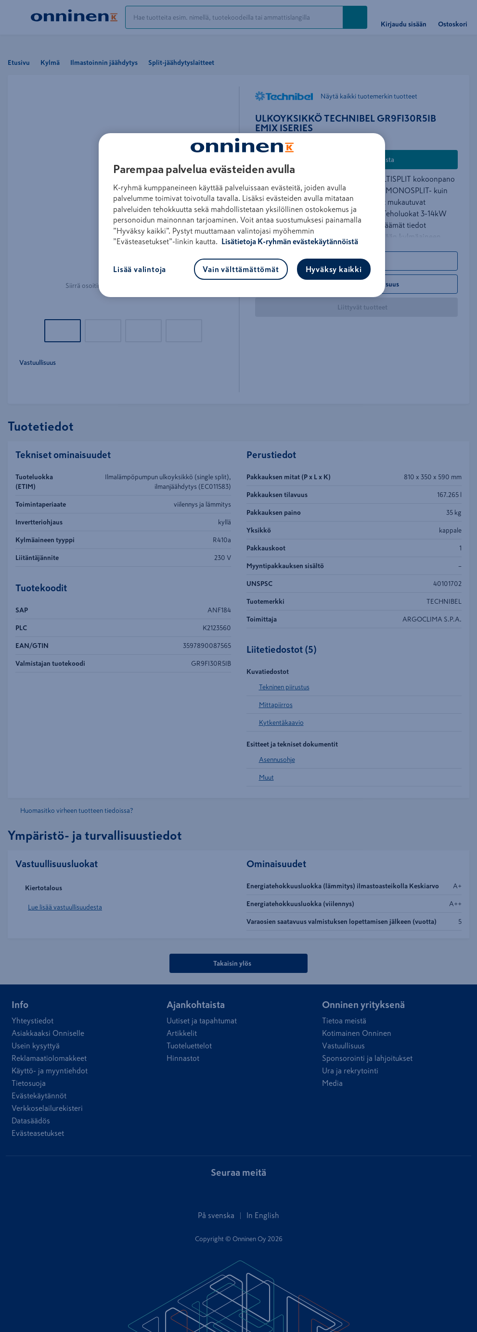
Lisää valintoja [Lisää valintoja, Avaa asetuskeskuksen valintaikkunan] (139, 269)
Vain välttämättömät (241, 269)
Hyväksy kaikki (334, 269)
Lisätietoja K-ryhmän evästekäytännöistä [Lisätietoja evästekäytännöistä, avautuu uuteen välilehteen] (289, 241)
